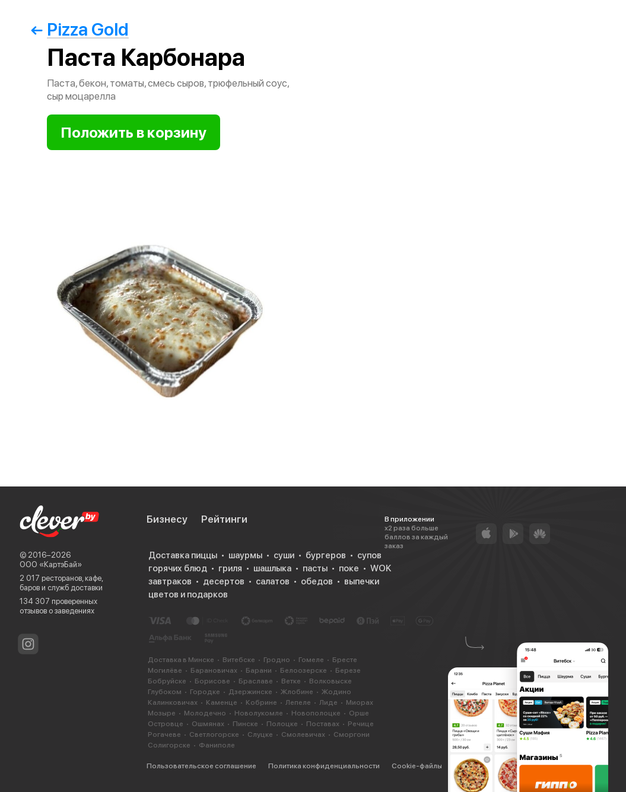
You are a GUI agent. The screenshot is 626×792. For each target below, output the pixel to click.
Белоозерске (303, 670)
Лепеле (298, 702)
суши (284, 555)
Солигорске (169, 745)
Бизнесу (167, 519)
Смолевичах (303, 734)
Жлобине (297, 692)
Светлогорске (214, 734)
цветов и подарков (188, 594)
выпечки (361, 581)
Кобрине (261, 702)
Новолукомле (258, 713)
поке (349, 568)
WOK (380, 568)
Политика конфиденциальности (324, 765)
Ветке (291, 681)
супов (369, 555)
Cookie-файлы (417, 765)
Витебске (239, 660)
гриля (230, 568)
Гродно (276, 660)
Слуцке (260, 734)
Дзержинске (250, 692)
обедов (317, 581)
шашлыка (272, 568)
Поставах (322, 724)
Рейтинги (224, 519)
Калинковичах (173, 702)
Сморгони (351, 734)
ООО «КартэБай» (51, 564)
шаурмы (245, 555)
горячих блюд (177, 568)
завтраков (170, 581)
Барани (259, 670)
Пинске (245, 724)
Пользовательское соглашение (201, 765)
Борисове (212, 681)
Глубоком (165, 692)
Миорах (359, 702)
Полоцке (282, 724)
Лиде (328, 702)
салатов (273, 581)
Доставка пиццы (182, 555)
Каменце (221, 702)
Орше (359, 713)
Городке (205, 692)
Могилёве (165, 670)
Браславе (256, 681)
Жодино (336, 692)
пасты (315, 568)
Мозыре (162, 713)
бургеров (326, 555)
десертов (223, 581)
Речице (361, 724)
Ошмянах (208, 724)
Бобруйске (167, 681)
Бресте (344, 660)
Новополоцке (316, 713)
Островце (165, 724)
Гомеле (311, 660)
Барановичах (213, 670)
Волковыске (330, 681)
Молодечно (205, 713)
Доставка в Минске (181, 660)
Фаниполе (217, 745)
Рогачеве (164, 734)
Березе (348, 670)
